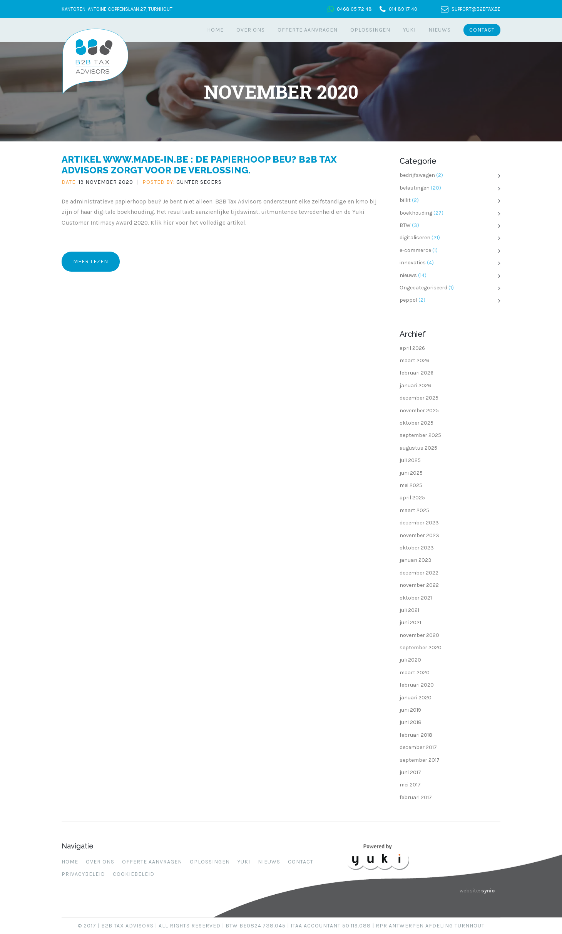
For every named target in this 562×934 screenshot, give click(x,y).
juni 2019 (410, 710)
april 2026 (412, 348)
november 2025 (419, 410)
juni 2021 (410, 622)
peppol (408, 300)
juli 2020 (410, 660)
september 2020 (421, 647)
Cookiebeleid (133, 874)
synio (488, 890)
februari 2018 (416, 735)
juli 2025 (410, 460)
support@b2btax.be (476, 9)
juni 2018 (410, 722)
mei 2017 (410, 784)
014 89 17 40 (403, 9)
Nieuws (439, 30)
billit (405, 200)
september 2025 (420, 435)
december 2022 (419, 572)
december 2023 (419, 522)
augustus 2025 (418, 448)
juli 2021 (409, 610)
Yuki (409, 30)
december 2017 (418, 747)
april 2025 (412, 497)
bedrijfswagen (417, 175)
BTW (405, 225)
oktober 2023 (417, 547)
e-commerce (415, 250)
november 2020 (419, 635)
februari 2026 (416, 373)
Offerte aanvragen (308, 30)
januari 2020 (416, 697)
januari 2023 (416, 560)
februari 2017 (416, 797)
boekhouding (416, 213)
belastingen (415, 188)
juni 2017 (410, 772)
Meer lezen (90, 261)
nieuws (408, 275)
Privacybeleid (83, 874)
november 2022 (419, 585)
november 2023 (419, 535)
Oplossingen (370, 30)
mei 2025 (411, 485)
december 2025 (419, 398)
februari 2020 (417, 685)
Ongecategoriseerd (423, 287)
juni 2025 (411, 473)
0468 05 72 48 (354, 9)
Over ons (250, 30)
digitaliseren (415, 237)
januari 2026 (415, 385)
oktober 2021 (416, 598)
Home (215, 30)
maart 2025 (414, 510)
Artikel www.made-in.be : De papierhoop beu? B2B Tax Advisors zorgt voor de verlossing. (199, 164)
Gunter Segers (199, 182)
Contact (482, 30)
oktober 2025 (416, 423)
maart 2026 (414, 360)
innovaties (413, 262)
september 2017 (420, 760)
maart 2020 (415, 672)
